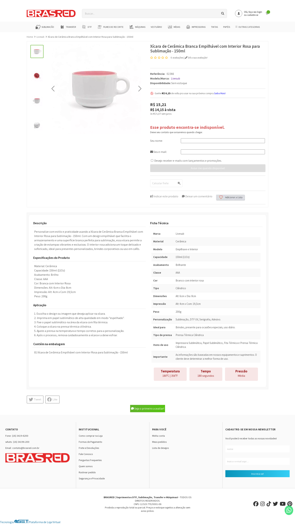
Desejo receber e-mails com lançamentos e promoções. (188, 161)
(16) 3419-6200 (20, 435)
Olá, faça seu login (253, 11)
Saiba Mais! (220, 93)
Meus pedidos (159, 441)
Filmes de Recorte (110, 27)
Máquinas (137, 27)
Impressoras (195, 27)
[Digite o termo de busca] (150, 13)
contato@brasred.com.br (25, 448)
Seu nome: (156, 141)
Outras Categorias (247, 27)
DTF (86, 27)
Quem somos (86, 466)
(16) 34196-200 (21, 441)
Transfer (67, 27)
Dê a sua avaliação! (196, 57)
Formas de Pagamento (90, 441)
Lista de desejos (160, 448)
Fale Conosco (86, 454)
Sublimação (44, 27)
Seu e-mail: (158, 152)
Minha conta (158, 435)
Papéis (226, 27)
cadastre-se (252, 15)
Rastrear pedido (87, 472)
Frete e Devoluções (89, 448)
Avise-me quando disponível (208, 168)
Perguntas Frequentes (90, 460)
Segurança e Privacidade (92, 478)
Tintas (214, 27)
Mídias (173, 27)
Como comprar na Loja (91, 435)
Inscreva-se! (257, 473)
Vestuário (156, 27)
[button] (53, 88)
